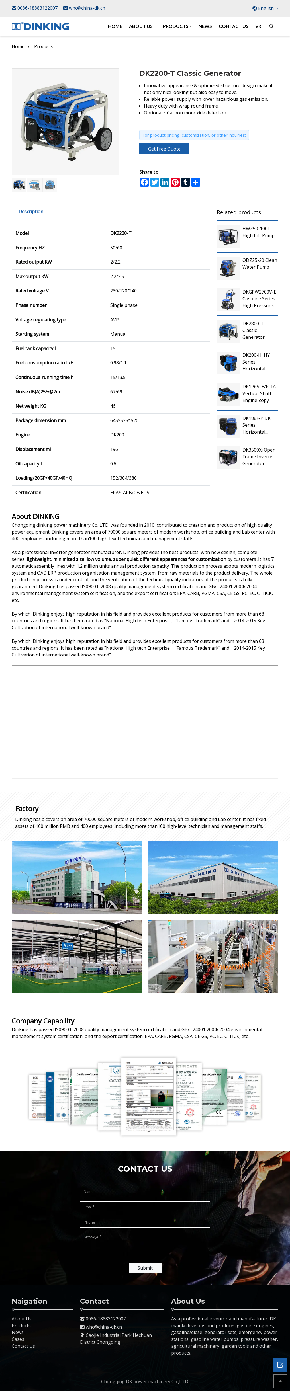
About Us (22, 1319)
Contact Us (23, 1346)
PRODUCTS (175, 26)
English (263, 8)
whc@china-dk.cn (84, 8)
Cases (18, 1339)
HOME (115, 26)
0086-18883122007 (35, 8)
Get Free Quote (164, 149)
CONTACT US (233, 26)
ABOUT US (141, 26)
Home (18, 46)
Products (43, 46)
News (18, 1332)
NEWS (205, 26)
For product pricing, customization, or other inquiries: (194, 135)
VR (258, 26)
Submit (145, 1268)
